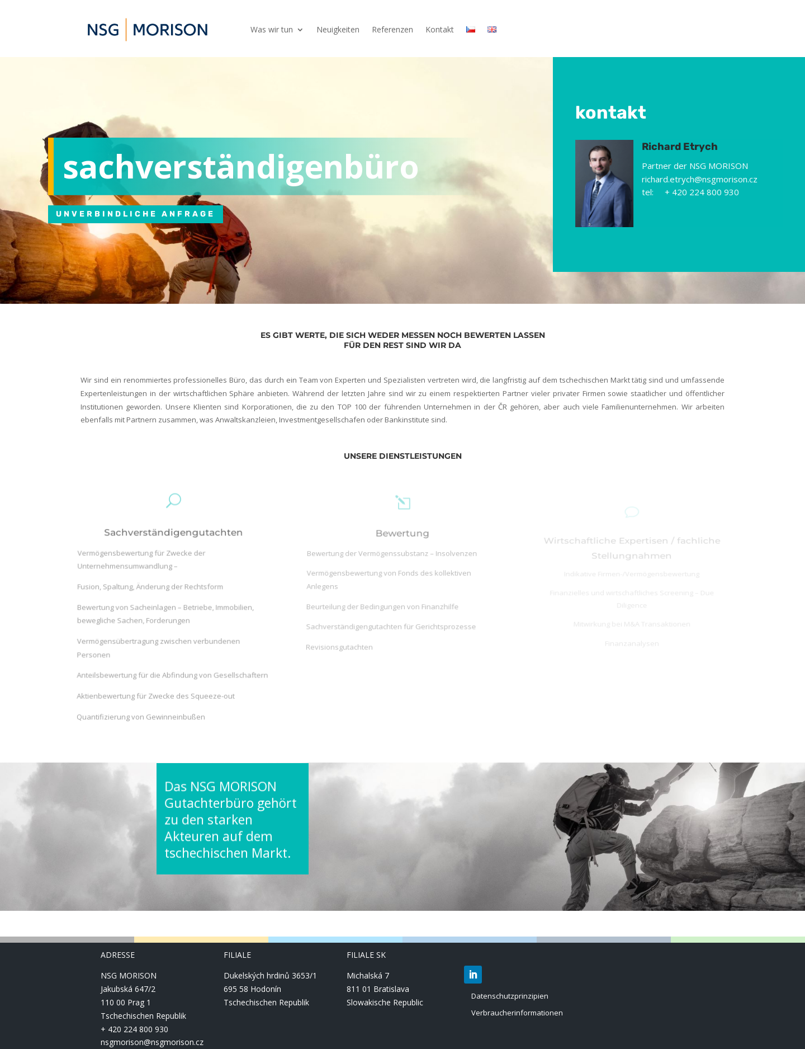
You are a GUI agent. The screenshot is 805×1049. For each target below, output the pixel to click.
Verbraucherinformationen (517, 1013)
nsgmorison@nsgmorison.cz (152, 1042)
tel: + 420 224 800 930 (698, 191)
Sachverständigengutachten (173, 552)
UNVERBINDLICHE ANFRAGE (135, 214)
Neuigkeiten (337, 30)
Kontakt (439, 30)
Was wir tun (271, 30)
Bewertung (402, 544)
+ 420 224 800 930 (134, 1029)
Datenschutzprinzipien (509, 996)
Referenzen (392, 30)
